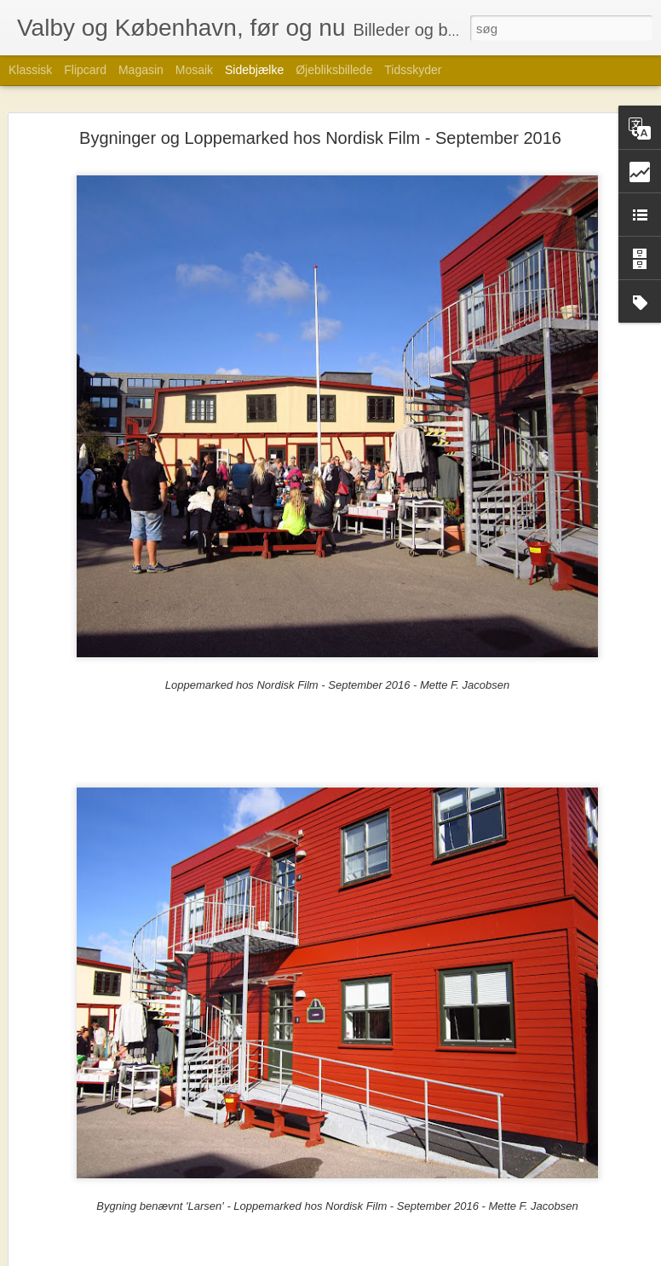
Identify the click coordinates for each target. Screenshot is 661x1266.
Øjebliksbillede (334, 70)
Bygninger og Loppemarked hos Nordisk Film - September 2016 (320, 134)
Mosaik (194, 70)
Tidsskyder (412, 70)
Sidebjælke (254, 70)
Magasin (141, 70)
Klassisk (30, 70)
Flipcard (85, 70)
